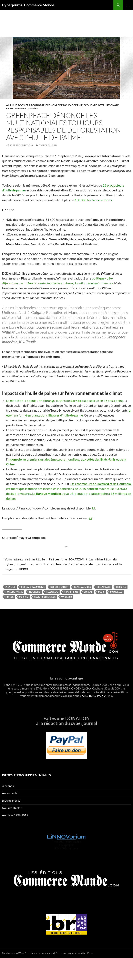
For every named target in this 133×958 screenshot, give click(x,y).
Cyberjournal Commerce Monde (28, 5)
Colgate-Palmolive (33, 587)
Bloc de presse (11, 800)
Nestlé (9, 596)
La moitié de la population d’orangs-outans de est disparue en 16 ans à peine (64, 400)
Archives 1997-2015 (15, 815)
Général (34, 108)
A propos (8, 786)
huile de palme (14, 591)
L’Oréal (88, 591)
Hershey (121, 587)
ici (93, 508)
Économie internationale (101, 105)
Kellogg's (52, 591)
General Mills (82, 587)
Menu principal (128, 5)
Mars (101, 591)
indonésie (34, 591)
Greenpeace (103, 587)
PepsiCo (23, 596)
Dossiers (24, 105)
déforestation (59, 587)
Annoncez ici (10, 793)
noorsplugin (47, 953)
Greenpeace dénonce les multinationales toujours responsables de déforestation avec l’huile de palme (63, 126)
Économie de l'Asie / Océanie (64, 105)
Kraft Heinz (71, 591)
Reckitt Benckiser (44, 596)
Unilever (66, 596)
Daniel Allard (48, 145)
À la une (11, 105)
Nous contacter (12, 808)
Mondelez (116, 591)
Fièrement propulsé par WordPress (74, 953)
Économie (37, 105)
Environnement (17, 108)
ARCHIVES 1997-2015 (96, 695)
